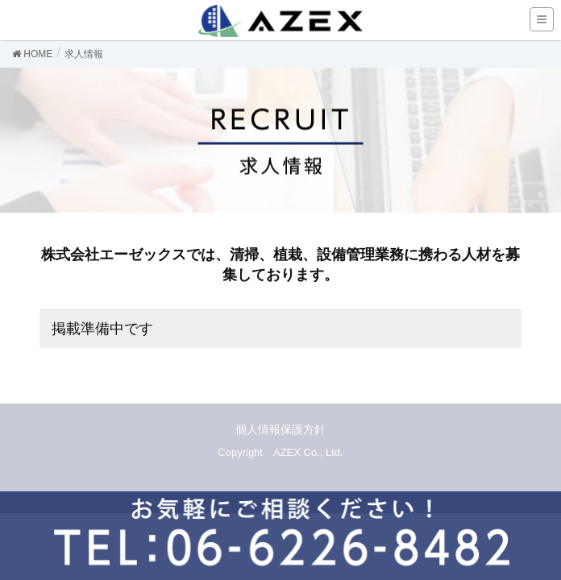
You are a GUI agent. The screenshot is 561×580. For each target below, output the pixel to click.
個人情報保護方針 (280, 429)
